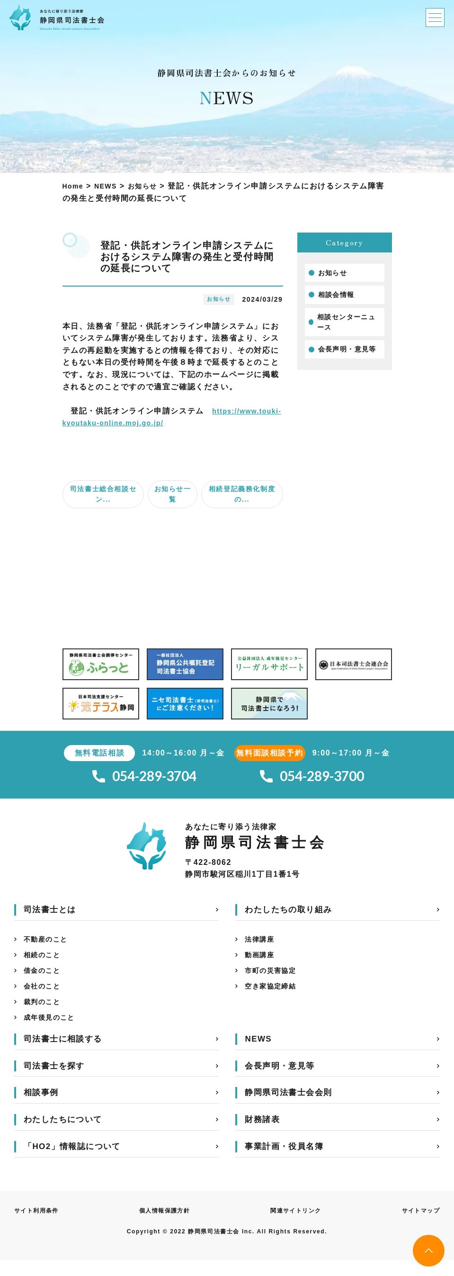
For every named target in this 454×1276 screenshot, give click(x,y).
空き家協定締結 (274, 997)
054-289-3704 (144, 778)
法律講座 (261, 944)
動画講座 (261, 962)
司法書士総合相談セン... (103, 494)
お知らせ (332, 273)
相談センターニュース (346, 322)
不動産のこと (49, 944)
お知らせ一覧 (172, 494)
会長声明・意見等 (347, 349)
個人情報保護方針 (166, 1226)
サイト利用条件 (40, 1226)
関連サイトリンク (295, 1226)
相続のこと (44, 962)
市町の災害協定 (274, 979)
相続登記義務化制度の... (242, 494)
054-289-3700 (312, 778)
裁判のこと (44, 1014)
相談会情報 (336, 294)
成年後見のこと (53, 1032)
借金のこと (44, 979)
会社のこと (44, 997)
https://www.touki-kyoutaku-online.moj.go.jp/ (159, 423)
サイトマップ (417, 1226)
